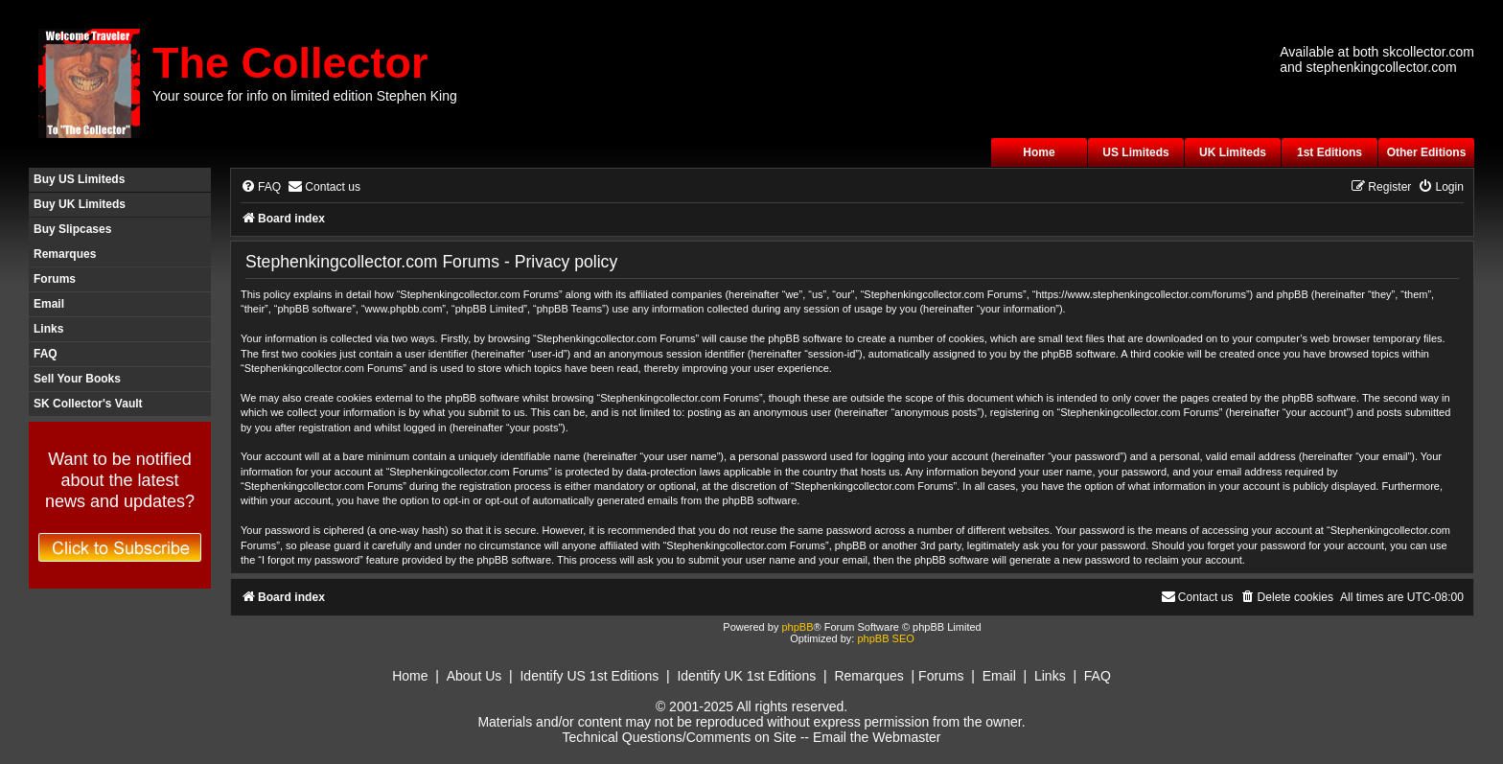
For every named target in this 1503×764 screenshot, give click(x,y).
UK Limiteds (1232, 152)
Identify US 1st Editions (589, 675)
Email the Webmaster (877, 737)
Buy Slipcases (72, 229)
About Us (474, 675)
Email (49, 304)
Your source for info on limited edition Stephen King (304, 96)
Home (1038, 152)
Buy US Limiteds (79, 179)
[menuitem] (261, 187)
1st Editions (1329, 152)
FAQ (46, 353)
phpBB (797, 627)
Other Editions (1427, 152)
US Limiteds (1135, 152)
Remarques (65, 254)
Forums (55, 279)
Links (48, 329)
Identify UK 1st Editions (746, 675)
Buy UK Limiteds (80, 204)
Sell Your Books (77, 378)
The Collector (290, 62)
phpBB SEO (885, 638)
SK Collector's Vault (88, 403)
